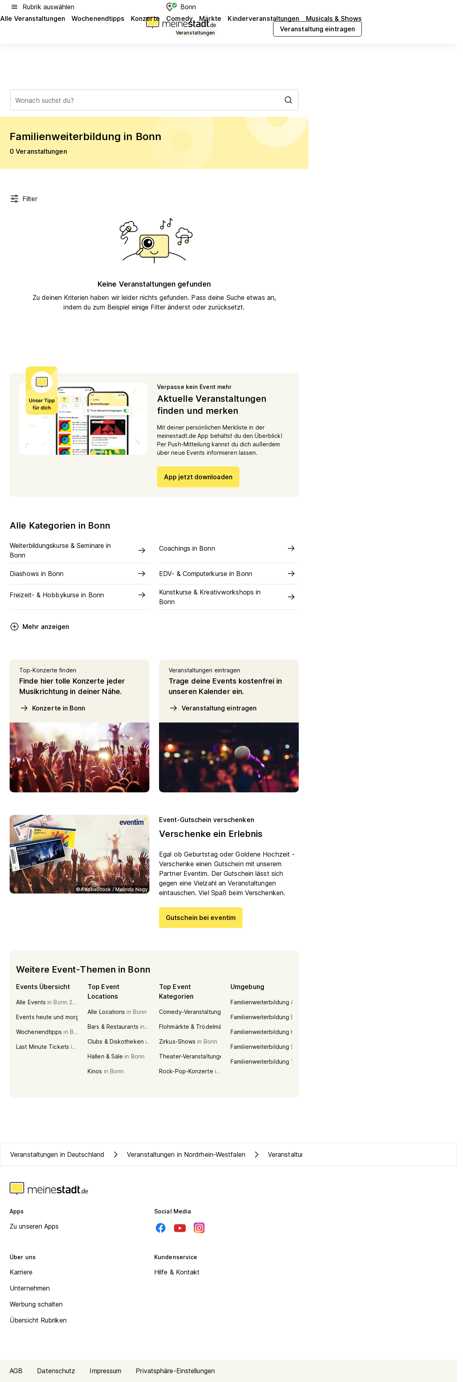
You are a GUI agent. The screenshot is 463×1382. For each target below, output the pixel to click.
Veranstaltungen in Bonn (296, 1154)
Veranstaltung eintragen (213, 708)
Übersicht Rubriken (38, 1320)
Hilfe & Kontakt (177, 1272)
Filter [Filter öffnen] (23, 199)
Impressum (105, 1371)
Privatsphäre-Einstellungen (175, 1371)
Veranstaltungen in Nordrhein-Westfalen (178, 1154)
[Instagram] (199, 1227)
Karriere (21, 1272)
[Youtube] (179, 1227)
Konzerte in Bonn (52, 708)
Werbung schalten (36, 1304)
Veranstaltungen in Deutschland (57, 1154)
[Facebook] (160, 1227)
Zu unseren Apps (34, 1226)
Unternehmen (30, 1288)
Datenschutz (56, 1371)
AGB (16, 1371)
